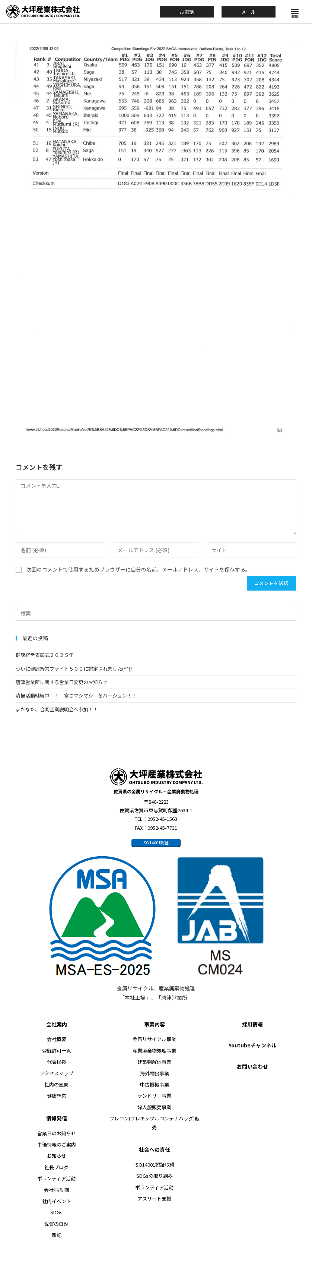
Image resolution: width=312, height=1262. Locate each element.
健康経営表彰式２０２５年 (45, 654)
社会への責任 (154, 1149)
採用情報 (252, 1024)
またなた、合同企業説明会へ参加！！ (57, 709)
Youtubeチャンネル (253, 1045)
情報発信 (56, 1118)
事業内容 (154, 1024)
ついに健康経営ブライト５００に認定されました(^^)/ (74, 668)
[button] (295, 11)
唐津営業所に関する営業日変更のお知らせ (62, 682)
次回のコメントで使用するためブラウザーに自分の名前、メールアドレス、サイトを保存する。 (138, 569)
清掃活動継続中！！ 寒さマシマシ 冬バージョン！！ (76, 695)
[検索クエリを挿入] (156, 613)
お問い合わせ (252, 1066)
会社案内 (56, 1024)
